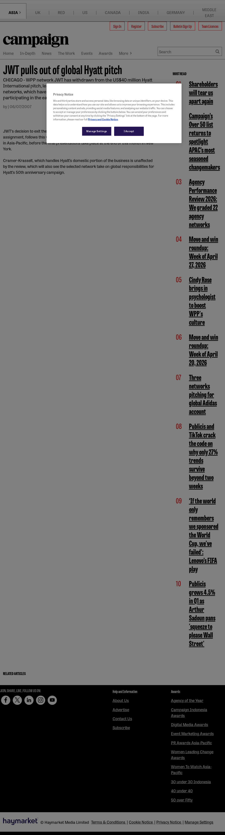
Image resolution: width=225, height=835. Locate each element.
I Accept (129, 131)
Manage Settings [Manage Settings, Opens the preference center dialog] (96, 131)
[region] (114, 113)
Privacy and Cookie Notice (103, 119)
